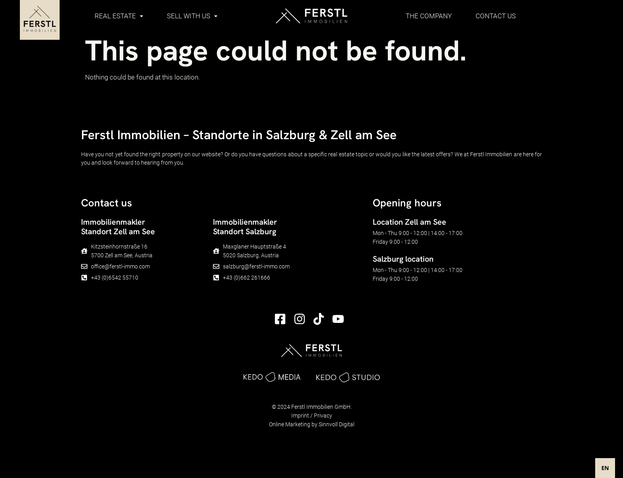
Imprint (300, 415)
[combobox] (605, 468)
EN (605, 468)
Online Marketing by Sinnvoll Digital (311, 424)
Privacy (323, 415)
